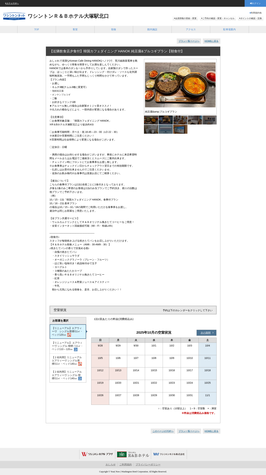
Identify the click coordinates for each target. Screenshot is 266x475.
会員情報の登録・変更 (186, 18)
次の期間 (206, 332)
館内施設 (152, 29)
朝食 (113, 29)
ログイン (256, 3)
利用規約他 (256, 13)
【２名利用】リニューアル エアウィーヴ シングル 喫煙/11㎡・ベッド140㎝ (67, 375)
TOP (36, 29)
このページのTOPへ (163, 431)
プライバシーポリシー (148, 464)
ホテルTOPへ (12, 3)
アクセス (191, 29)
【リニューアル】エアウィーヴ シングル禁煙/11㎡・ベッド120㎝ (67, 332)
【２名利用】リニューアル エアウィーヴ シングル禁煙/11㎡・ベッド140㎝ (67, 361)
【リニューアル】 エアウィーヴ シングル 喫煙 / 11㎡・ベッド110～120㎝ (67, 346)
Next (213, 87)
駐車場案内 (229, 29)
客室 (75, 29)
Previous (147, 87)
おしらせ (111, 464)
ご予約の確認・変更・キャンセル (218, 18)
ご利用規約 (125, 464)
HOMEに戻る (211, 41)
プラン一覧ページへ (189, 41)
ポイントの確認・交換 (251, 18)
